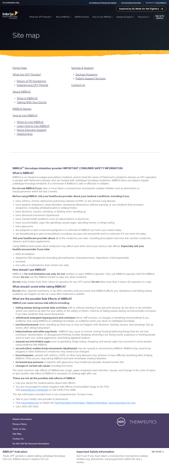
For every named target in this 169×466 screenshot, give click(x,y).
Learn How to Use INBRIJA (33, 126)
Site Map (17, 434)
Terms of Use (19, 429)
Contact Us (78, 85)
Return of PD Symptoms (31, 81)
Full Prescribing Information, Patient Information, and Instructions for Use (95, 402)
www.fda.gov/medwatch (35, 389)
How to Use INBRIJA (25, 115)
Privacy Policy (20, 424)
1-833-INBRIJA (160, 3)
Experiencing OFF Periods (32, 85)
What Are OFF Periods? (27, 74)
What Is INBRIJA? (27, 98)
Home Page (20, 67)
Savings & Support (82, 67)
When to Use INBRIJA (30, 122)
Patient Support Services (91, 78)
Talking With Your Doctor (32, 102)
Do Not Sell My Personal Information (31, 443)
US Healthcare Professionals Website (102, 3)
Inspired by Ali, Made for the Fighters (141, 9)
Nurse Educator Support (31, 130)
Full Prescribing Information (131, 3)
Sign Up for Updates (159, 17)
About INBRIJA (22, 91)
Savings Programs (86, 74)
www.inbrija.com (30, 402)
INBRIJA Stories (22, 108)
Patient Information (22, 419)
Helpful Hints (25, 134)
